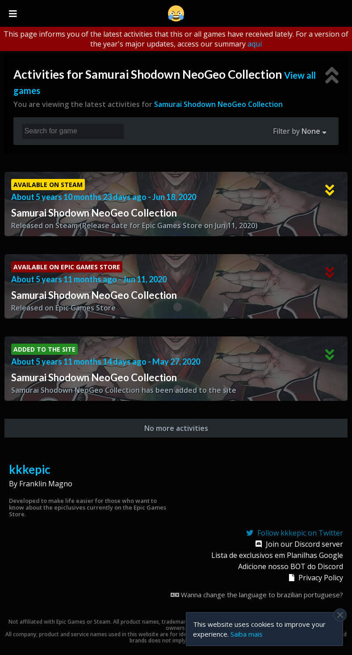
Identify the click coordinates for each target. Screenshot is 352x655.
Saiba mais (246, 633)
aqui (254, 44)
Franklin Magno (45, 484)
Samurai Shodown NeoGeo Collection (218, 104)
